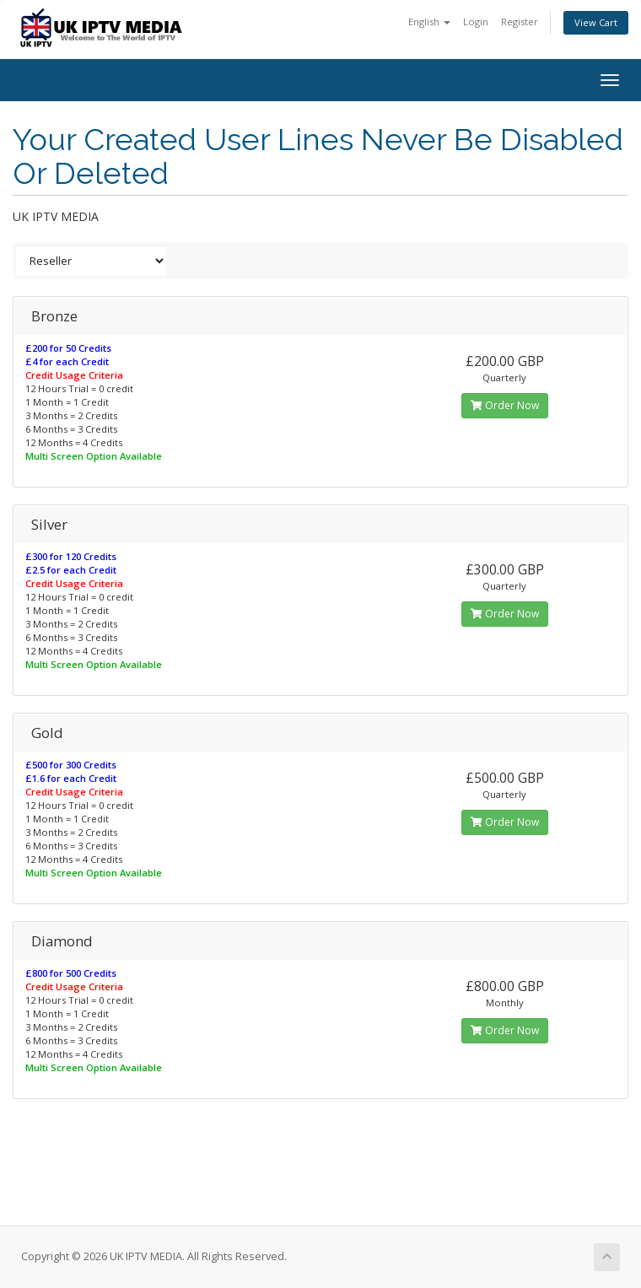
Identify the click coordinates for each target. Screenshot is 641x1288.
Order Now (505, 405)
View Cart (595, 22)
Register (519, 21)
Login (475, 21)
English (429, 21)
